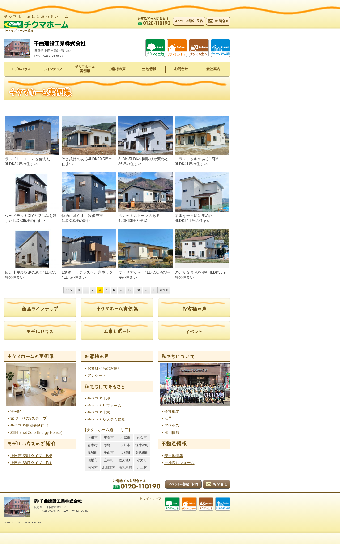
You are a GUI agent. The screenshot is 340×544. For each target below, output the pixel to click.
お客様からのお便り (104, 369)
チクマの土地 (98, 399)
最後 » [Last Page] (164, 290)
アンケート (96, 376)
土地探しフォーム (179, 463)
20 (138, 290)
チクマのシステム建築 (106, 420)
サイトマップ (157, 499)
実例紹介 (18, 412)
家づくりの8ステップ (28, 419)
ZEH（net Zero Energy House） (37, 433)
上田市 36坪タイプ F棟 (31, 463)
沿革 (168, 419)
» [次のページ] (154, 290)
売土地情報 (173, 456)
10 (129, 290)
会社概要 (171, 412)
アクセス (171, 426)
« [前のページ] (79, 290)
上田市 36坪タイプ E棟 (31, 456)
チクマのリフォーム (104, 406)
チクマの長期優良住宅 (29, 426)
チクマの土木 (98, 413)
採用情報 (171, 433)
